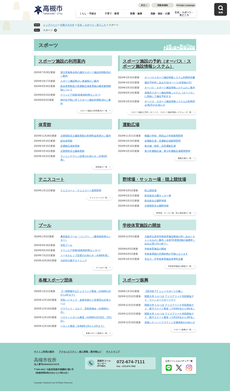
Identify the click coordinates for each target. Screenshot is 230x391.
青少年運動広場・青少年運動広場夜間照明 (167, 151)
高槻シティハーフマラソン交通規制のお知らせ (170, 322)
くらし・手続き (87, 13)
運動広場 (131, 124)
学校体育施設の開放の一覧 (179, 266)
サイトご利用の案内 (44, 351)
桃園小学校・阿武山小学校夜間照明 (164, 135)
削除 (55, 30)
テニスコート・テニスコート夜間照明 (80, 190)
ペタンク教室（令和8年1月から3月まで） (82, 326)
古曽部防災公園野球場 (157, 205)
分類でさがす (67, 25)
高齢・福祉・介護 (160, 13)
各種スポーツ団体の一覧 (96, 333)
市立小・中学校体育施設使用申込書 (164, 259)
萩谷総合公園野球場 (155, 200)
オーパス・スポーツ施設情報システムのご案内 (170, 87)
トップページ (50, 25)
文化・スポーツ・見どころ (184, 13)
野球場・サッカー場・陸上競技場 (154, 179)
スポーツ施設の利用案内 (61, 61)
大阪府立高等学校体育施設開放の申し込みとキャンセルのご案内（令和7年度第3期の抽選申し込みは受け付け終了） (170, 240)
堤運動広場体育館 (70, 146)
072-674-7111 (131, 362)
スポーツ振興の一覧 (182, 329)
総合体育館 (66, 141)
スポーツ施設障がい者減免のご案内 (79, 81)
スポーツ (48, 30)
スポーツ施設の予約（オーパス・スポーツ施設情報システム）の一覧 (161, 112)
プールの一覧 (101, 268)
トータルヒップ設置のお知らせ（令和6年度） (85, 255)
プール (44, 225)
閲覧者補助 (162, 5)
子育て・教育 (112, 13)
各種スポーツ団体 (55, 280)
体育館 (44, 124)
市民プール (66, 245)
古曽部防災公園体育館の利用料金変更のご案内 (85, 135)
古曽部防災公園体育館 (72, 151)
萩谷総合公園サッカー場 (158, 195)
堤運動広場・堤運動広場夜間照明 (163, 141)
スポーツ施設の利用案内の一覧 (93, 111)
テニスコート (51, 179)
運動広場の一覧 (184, 158)
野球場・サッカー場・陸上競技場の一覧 (173, 213)
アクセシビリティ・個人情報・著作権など (80, 351)
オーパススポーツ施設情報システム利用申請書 (170, 77)
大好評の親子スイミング (73, 260)
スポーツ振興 (135, 280)
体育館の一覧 (101, 167)
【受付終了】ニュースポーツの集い (164, 291)
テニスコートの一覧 (98, 198)
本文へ (144, 5)
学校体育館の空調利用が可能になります (166, 254)
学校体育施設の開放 (142, 225)
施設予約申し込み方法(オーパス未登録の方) (168, 82)
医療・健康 (136, 13)
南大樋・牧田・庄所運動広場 (160, 146)
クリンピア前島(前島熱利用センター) (80, 95)
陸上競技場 (151, 190)
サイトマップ (113, 351)
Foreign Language (186, 5)
